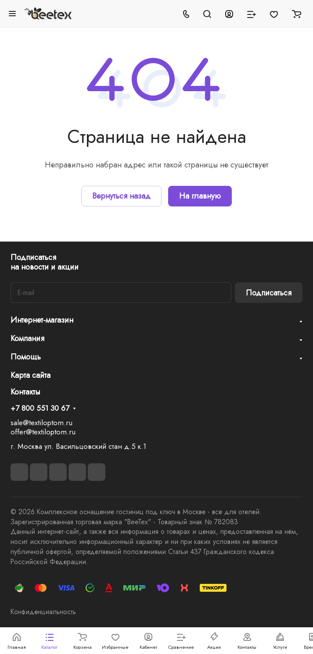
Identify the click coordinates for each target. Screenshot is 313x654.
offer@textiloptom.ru (43, 432)
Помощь (26, 357)
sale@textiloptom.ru (41, 422)
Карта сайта (30, 375)
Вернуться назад (121, 196)
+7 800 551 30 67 (40, 408)
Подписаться (268, 293)
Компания (27, 338)
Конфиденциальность (43, 612)
